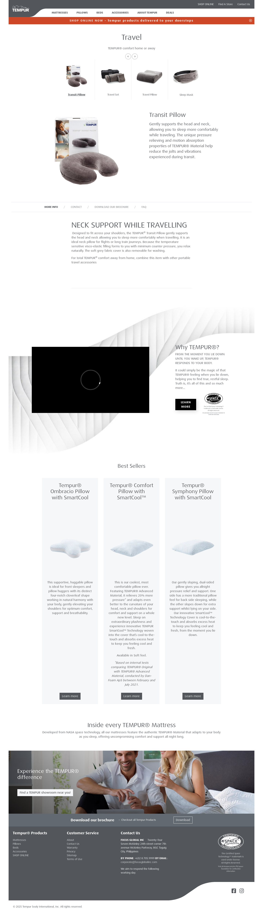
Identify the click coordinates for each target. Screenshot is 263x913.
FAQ (144, 207)
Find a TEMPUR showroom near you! (45, 792)
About (70, 840)
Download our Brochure (112, 207)
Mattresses (60, 12)
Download (183, 820)
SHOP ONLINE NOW (86, 20)
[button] (128, 56)
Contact (76, 207)
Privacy (71, 851)
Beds (99, 12)
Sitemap (72, 855)
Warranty (72, 847)
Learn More (186, 404)
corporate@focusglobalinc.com (139, 862)
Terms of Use (74, 859)
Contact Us (243, 4)
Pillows (82, 12)
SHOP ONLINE (206, 4)
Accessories (120, 12)
